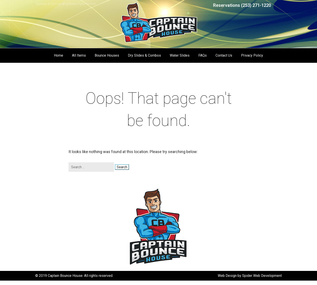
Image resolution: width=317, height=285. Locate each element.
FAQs (202, 55)
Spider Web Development (262, 276)
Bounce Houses (107, 55)
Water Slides (180, 55)
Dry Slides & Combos (144, 55)
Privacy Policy (252, 55)
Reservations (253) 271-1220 (242, 5)
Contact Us (224, 55)
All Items (79, 55)
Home (58, 55)
